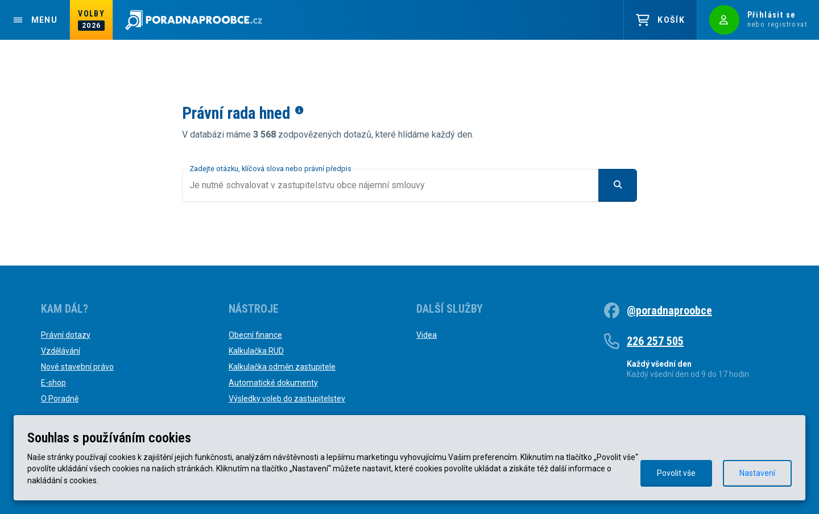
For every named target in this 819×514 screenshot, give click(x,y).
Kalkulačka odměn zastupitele (282, 366)
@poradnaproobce (669, 310)
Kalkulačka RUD (256, 350)
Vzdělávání (60, 350)
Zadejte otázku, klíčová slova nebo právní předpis (270, 168)
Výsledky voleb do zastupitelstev (287, 398)
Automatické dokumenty (273, 382)
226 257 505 (655, 341)
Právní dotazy (65, 334)
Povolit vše (676, 473)
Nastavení (757, 473)
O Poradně (59, 398)
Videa (426, 334)
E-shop (53, 382)
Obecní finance (255, 334)
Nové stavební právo (77, 366)
